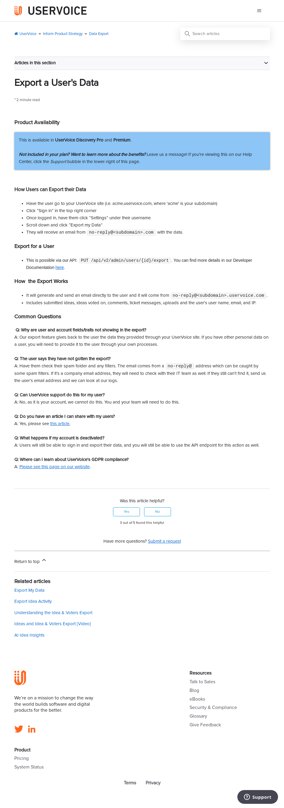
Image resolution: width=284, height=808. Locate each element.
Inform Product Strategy (63, 34)
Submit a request (164, 542)
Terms (130, 783)
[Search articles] (225, 34)
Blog (194, 691)
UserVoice (27, 34)
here (60, 267)
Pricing (21, 759)
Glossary (198, 717)
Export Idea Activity (33, 602)
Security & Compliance (213, 708)
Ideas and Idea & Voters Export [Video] (52, 625)
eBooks (197, 700)
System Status (29, 768)
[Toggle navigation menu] (259, 11)
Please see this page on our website (54, 467)
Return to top (30, 561)
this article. (60, 424)
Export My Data (29, 591)
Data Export (99, 34)
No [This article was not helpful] (157, 513)
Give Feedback (205, 725)
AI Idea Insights (29, 636)
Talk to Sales (202, 682)
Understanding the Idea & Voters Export (53, 613)
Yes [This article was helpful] (126, 513)
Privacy (153, 783)
